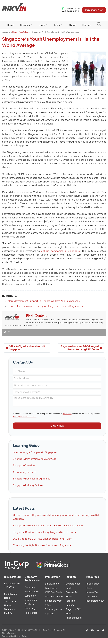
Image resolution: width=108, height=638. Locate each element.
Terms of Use (8, 636)
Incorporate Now (95, 601)
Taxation (70, 577)
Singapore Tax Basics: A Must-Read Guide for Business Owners (48, 525)
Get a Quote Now (92, 10)
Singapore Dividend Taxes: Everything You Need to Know (44, 532)
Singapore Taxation (24, 465)
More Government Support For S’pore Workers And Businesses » (44, 301)
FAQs (89, 588)
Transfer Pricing (73, 618)
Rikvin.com (67, 414)
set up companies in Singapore (60, 251)
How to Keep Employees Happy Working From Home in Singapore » (45, 306)
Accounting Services (24, 472)
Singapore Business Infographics (31, 479)
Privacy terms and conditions (25, 416)
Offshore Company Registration (31, 608)
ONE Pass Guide (53, 592)
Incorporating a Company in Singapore (34, 452)
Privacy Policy (21, 636)
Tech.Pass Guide (54, 596)
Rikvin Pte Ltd (14, 8)
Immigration (52, 577)
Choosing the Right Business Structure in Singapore (42, 545)
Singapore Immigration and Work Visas (34, 459)
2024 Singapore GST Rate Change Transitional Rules (42, 539)
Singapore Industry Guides (28, 485)
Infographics (92, 584)
